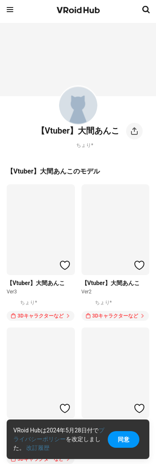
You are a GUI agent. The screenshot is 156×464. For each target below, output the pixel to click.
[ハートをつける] (65, 265)
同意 (123, 439)
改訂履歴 (38, 447)
